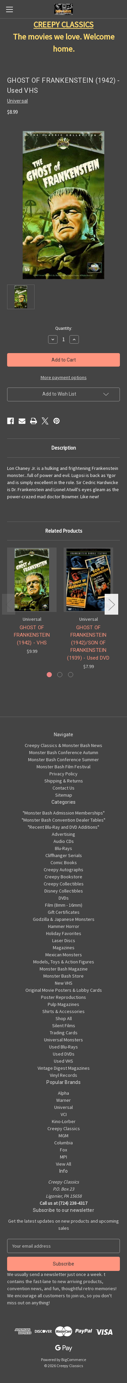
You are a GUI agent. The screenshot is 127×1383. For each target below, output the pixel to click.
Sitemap (63, 795)
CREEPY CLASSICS (63, 24)
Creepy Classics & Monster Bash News (63, 745)
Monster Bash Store (63, 976)
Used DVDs (64, 1054)
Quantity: (63, 328)
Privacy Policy (63, 774)
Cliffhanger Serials (63, 855)
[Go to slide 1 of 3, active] (49, 674)
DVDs (64, 898)
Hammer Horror (63, 926)
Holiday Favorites (63, 933)
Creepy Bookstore (63, 877)
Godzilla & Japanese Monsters (63, 919)
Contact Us (63, 788)
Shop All (64, 1018)
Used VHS (63, 1061)
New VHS (63, 983)
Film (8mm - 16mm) (63, 905)
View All (63, 1164)
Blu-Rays (63, 848)
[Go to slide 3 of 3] (70, 674)
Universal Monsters (63, 1040)
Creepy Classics (63, 1128)
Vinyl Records (63, 1075)
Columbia (63, 1143)
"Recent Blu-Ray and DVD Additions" (63, 827)
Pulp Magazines (63, 1004)
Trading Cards (64, 1033)
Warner (63, 1100)
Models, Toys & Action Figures (63, 962)
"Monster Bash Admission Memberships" (64, 813)
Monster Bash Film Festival (63, 767)
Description (63, 448)
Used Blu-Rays (63, 1047)
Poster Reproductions (63, 997)
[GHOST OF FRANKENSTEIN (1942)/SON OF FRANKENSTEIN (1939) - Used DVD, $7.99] (88, 580)
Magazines (64, 948)
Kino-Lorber (64, 1121)
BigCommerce (73, 1359)
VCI (64, 1114)
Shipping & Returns (63, 781)
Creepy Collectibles (64, 884)
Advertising (63, 834)
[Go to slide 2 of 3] (59, 674)
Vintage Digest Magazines (64, 1068)
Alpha (63, 1093)
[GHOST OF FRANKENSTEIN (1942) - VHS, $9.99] (32, 580)
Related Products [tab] (63, 531)
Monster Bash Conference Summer (63, 759)
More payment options (64, 377)
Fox (63, 1150)
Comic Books (63, 862)
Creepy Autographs (63, 870)
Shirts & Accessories (63, 1011)
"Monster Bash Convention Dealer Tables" (63, 820)
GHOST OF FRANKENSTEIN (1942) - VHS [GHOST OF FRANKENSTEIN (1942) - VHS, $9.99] (32, 635)
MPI (63, 1157)
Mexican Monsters (63, 955)
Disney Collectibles (63, 891)
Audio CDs (64, 841)
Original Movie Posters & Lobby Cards (63, 990)
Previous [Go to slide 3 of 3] (9, 604)
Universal (63, 1107)
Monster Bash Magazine (64, 969)
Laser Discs (63, 940)
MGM (63, 1136)
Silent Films (63, 1025)
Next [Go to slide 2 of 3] (111, 604)
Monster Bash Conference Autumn (63, 752)
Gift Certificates (64, 912)
